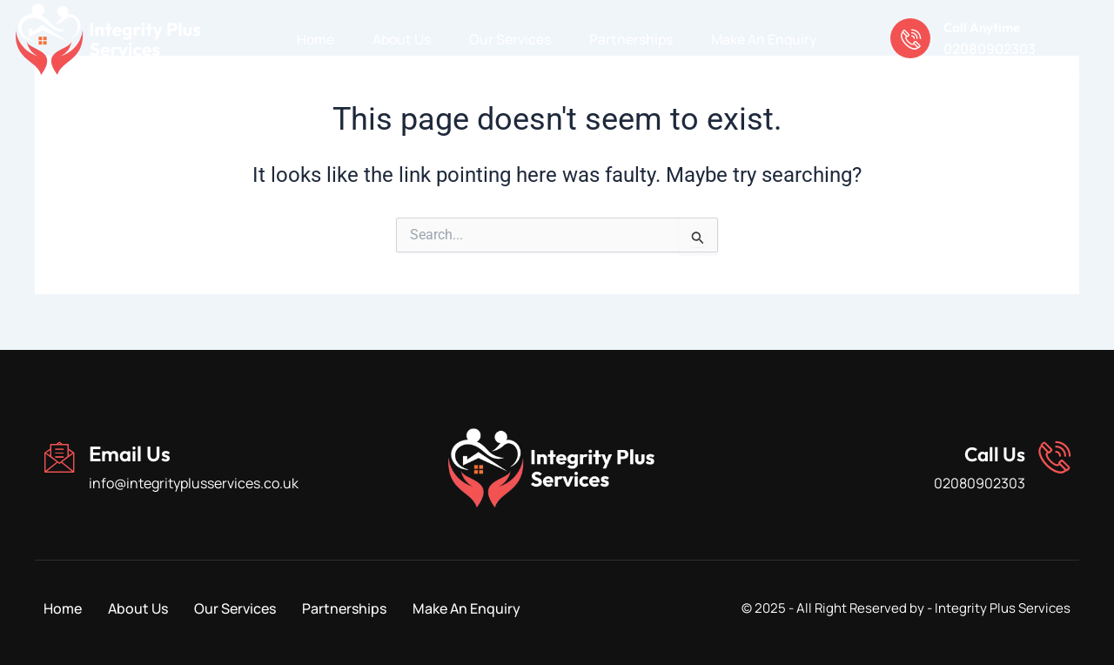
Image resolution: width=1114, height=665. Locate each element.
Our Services (510, 39)
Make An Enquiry (766, 39)
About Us (401, 39)
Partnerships (631, 39)
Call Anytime (987, 26)
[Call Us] (1053, 457)
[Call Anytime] (912, 39)
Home (313, 39)
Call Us (990, 453)
